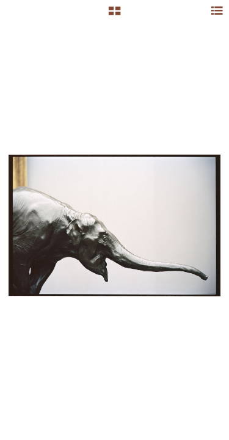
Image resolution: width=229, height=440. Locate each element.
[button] (114, 15)
